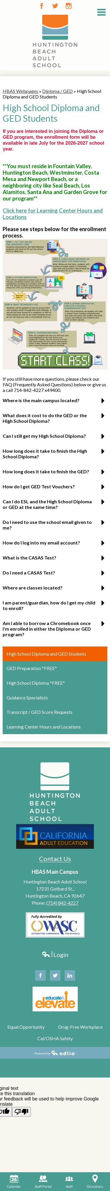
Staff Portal (43, 1182)
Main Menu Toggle (101, 12)
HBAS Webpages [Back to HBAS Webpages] (20, 91)
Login (55, 954)
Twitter (55, 6)
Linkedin (70, 977)
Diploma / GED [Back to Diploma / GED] (57, 91)
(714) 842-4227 (62, 903)
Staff (69, 1182)
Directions (95, 1182)
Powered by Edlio (55, 1053)
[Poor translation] (21, 1112)
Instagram (69, 6)
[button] (55, 402)
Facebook (42, 6)
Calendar (14, 1182)
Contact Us (55, 859)
